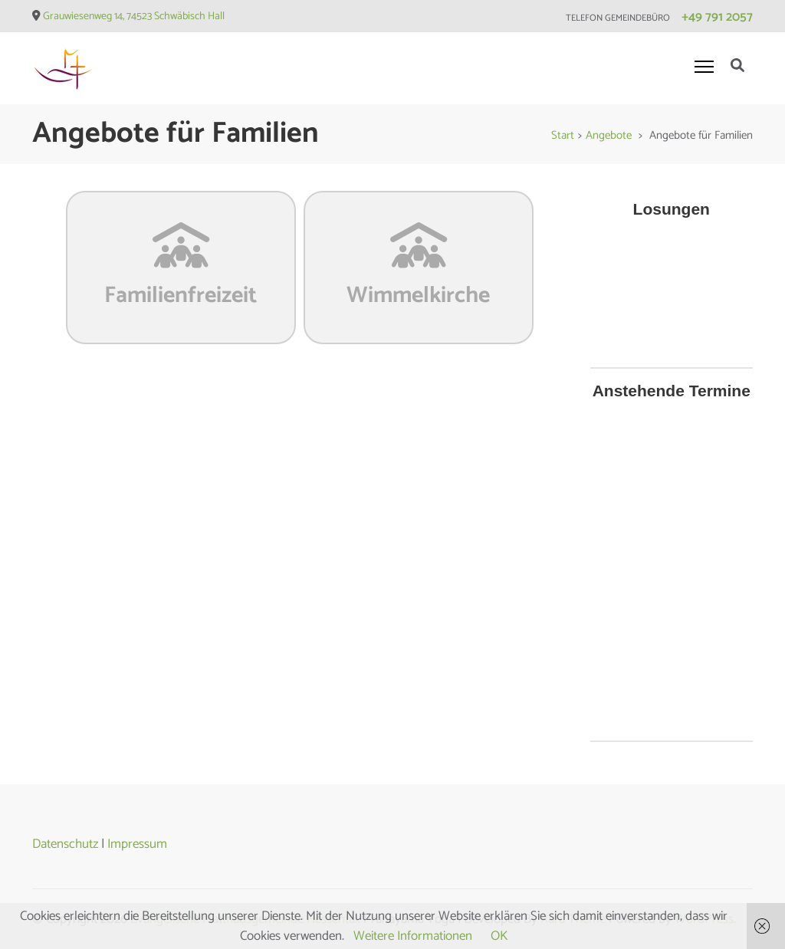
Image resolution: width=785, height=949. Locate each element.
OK (499, 936)
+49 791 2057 (717, 17)
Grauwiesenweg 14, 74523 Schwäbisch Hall (134, 16)
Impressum (137, 844)
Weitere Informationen (412, 936)
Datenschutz (65, 844)
